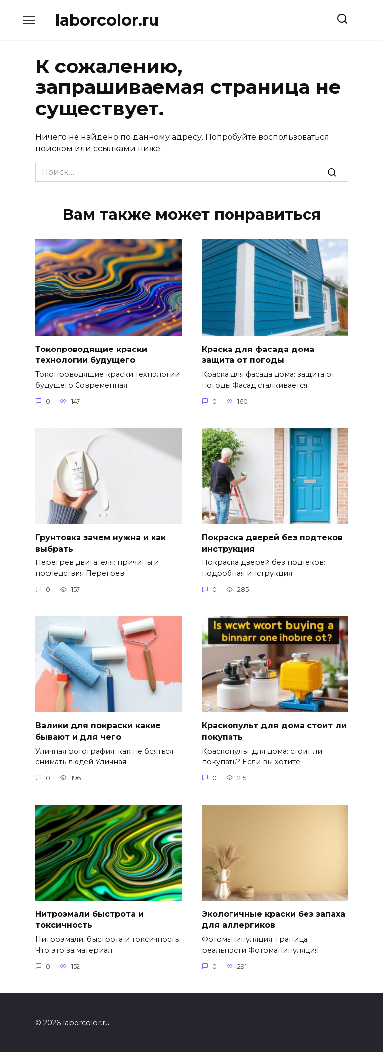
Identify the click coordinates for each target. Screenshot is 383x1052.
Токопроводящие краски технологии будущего (91, 354)
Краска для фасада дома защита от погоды (258, 354)
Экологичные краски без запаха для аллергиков (273, 918)
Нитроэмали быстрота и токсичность (89, 918)
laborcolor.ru (107, 20)
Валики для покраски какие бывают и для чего (98, 730)
